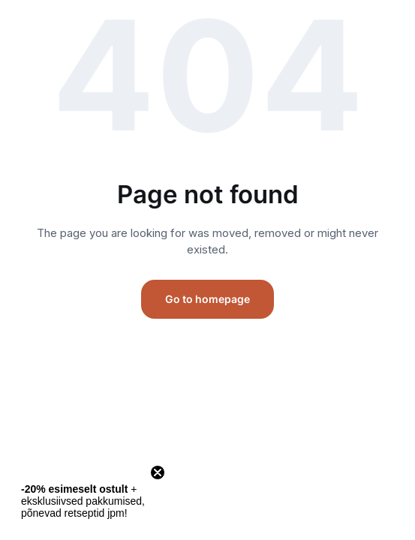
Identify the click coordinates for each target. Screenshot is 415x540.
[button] (84, 501)
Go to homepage (207, 298)
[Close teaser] (157, 472)
